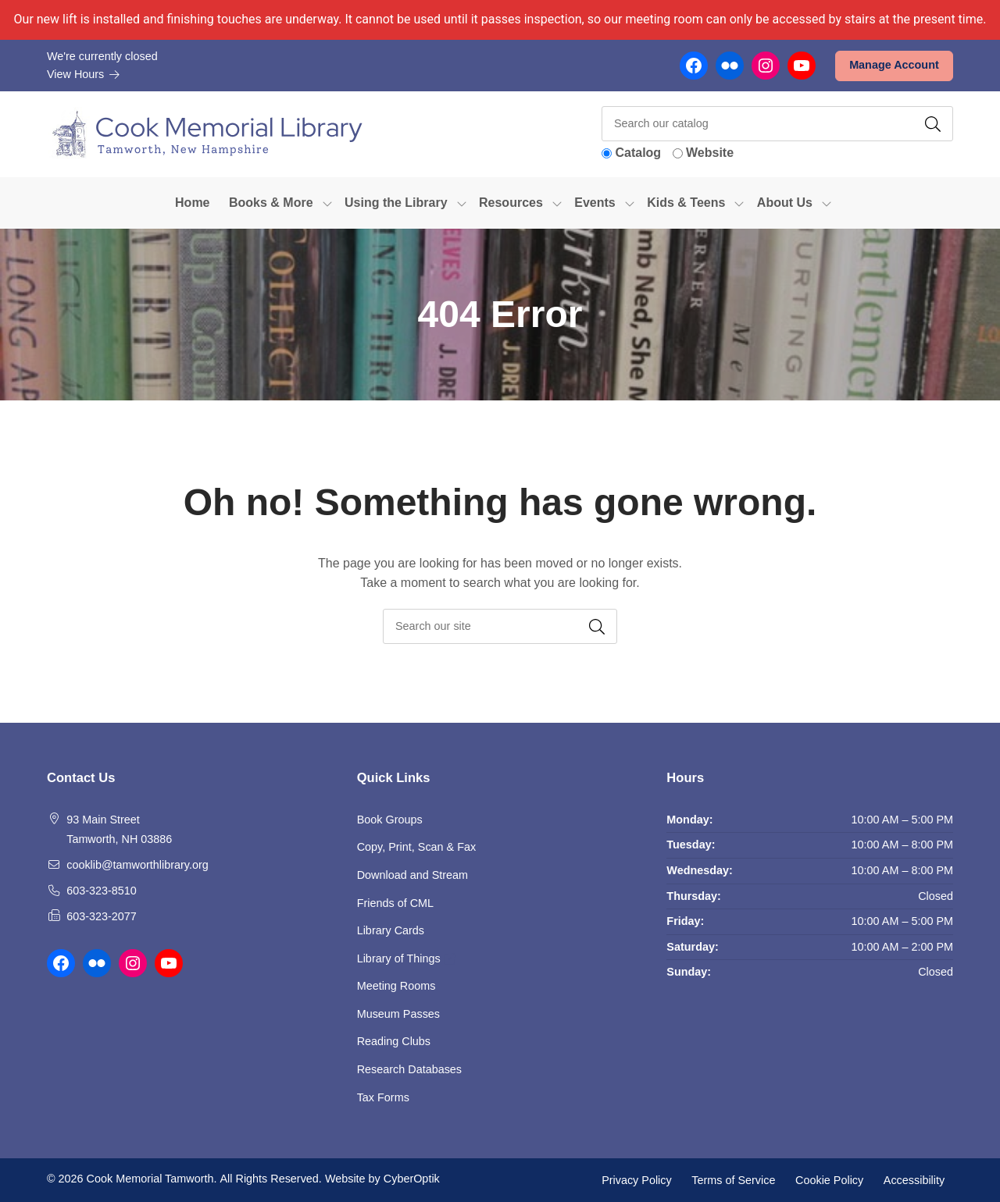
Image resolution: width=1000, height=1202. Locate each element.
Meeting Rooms (396, 986)
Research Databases (409, 1069)
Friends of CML (395, 903)
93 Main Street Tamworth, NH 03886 (119, 829)
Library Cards (390, 930)
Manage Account (894, 65)
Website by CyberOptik (382, 1178)
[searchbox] (500, 626)
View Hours (83, 74)
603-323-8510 (101, 890)
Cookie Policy (829, 1179)
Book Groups (390, 819)
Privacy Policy (637, 1179)
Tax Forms (383, 1097)
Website (710, 152)
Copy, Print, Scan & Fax (417, 847)
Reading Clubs (393, 1041)
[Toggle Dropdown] (327, 203)
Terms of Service (733, 1179)
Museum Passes (398, 1014)
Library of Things (406, 958)
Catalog (638, 152)
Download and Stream (412, 875)
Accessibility (914, 1179)
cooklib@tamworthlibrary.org (137, 865)
